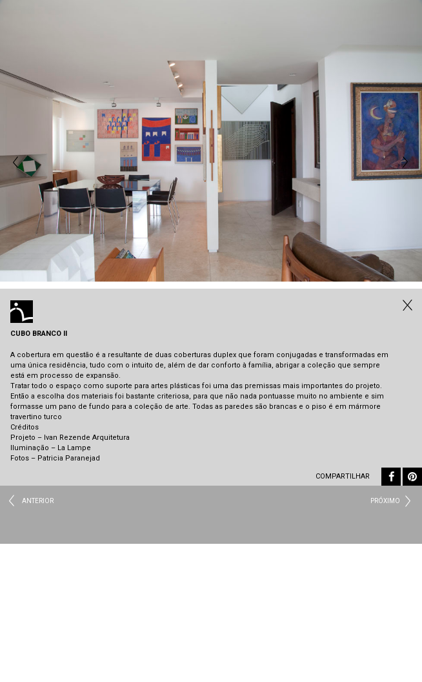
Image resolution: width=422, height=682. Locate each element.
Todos (405, 304)
